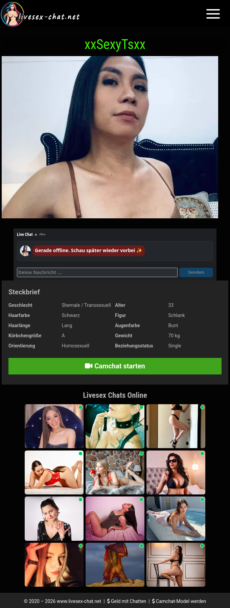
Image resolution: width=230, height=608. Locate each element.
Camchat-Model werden (179, 601)
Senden (196, 272)
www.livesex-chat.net (79, 601)
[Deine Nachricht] (97, 272)
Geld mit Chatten (127, 601)
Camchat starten (115, 366)
